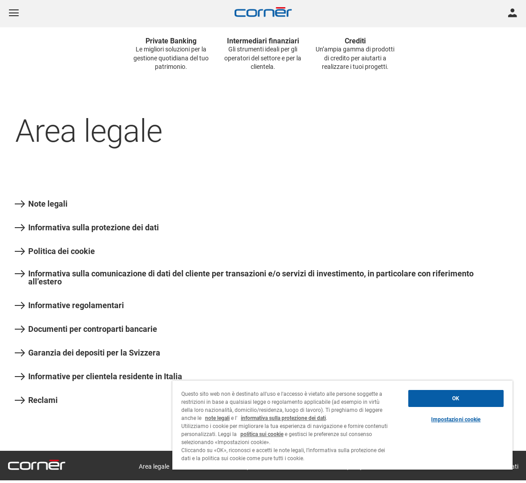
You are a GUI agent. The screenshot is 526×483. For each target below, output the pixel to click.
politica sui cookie (261, 434)
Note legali (41, 204)
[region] (342, 425)
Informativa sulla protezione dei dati (87, 228)
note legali (217, 418)
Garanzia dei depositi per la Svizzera (87, 353)
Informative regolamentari (69, 305)
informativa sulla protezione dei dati (283, 418)
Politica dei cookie (55, 251)
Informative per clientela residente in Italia (98, 377)
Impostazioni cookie (455, 419)
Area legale (154, 466)
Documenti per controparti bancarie (86, 329)
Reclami (36, 400)
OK (455, 398)
